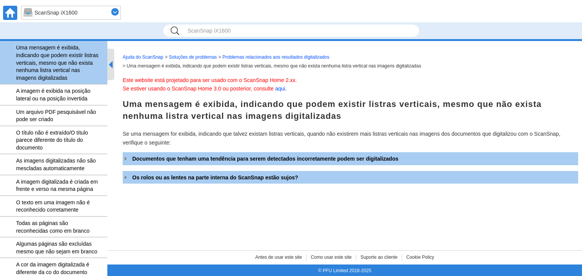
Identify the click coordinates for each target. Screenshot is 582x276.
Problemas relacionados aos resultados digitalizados (275, 57)
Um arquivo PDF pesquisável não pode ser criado (56, 116)
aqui (280, 88)
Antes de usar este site (278, 257)
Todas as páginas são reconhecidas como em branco (52, 227)
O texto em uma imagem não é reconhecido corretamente (53, 206)
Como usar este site (331, 257)
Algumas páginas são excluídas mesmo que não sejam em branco (56, 248)
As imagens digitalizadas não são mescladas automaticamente (56, 164)
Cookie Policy (420, 257)
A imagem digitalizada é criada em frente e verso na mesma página (57, 185)
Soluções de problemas (193, 57)
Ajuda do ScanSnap (143, 57)
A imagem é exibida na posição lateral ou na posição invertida (53, 95)
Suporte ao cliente (379, 257)
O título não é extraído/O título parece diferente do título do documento (52, 140)
